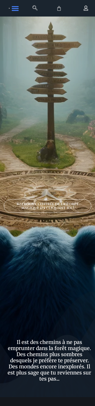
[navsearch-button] (35, 8)
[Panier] (59, 8)
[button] (15, 8)
